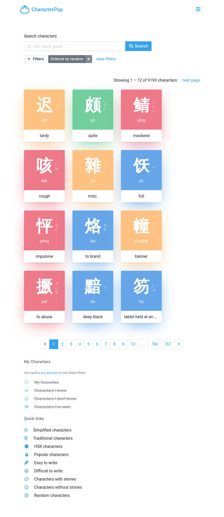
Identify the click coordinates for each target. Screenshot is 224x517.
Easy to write (45, 462)
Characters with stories (55, 479)
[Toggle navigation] (198, 9)
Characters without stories (58, 487)
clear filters (106, 59)
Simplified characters (52, 430)
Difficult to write (48, 471)
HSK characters (48, 446)
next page (191, 80)
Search (138, 46)
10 (133, 344)
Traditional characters (53, 438)
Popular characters (51, 454)
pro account (49, 373)
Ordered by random (67, 59)
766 (154, 344)
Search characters (40, 36)
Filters (38, 59)
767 (168, 344)
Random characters (52, 495)
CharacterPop (41, 9)
